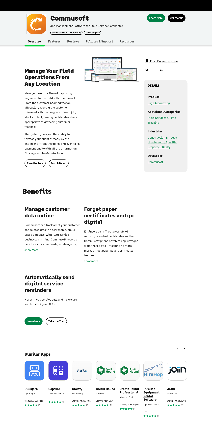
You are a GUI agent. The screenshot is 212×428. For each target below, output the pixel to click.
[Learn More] (156, 18)
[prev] (177, 349)
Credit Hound (105, 389)
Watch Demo (58, 163)
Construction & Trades (162, 137)
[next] (184, 349)
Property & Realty (159, 147)
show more (31, 250)
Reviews (73, 41)
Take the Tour (35, 163)
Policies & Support (99, 41)
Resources (127, 41)
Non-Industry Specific (162, 142)
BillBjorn (31, 389)
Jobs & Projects (92, 33)
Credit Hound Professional (129, 390)
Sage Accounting (159, 103)
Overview (34, 41)
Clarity (77, 389)
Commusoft (155, 162)
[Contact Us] (177, 18)
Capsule (54, 389)
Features (54, 41)
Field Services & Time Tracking (66, 33)
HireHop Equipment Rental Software (151, 394)
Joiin (171, 389)
